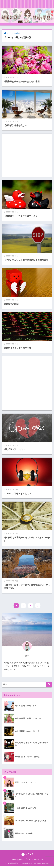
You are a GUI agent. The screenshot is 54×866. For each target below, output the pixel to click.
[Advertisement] (27, 155)
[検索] (49, 684)
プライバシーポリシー (34, 860)
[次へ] (37, 605)
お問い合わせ (17, 860)
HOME (27, 854)
